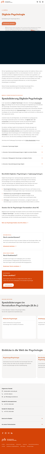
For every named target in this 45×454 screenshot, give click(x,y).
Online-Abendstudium (30, 140)
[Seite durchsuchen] (40, 2)
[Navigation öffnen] (42, 2)
